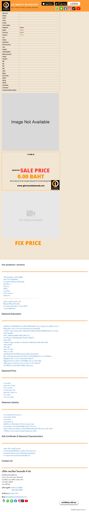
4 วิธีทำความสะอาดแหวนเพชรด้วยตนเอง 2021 (20, 431)
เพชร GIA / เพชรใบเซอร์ (12, 448)
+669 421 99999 (16, 488)
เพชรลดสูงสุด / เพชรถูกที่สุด (13, 277)
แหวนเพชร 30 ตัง (9, 417)
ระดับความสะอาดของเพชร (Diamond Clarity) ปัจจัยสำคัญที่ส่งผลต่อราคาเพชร (30, 331)
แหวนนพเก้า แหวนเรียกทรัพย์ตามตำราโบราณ (19, 426)
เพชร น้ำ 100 (8, 349)
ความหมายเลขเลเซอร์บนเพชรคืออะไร (16, 455)
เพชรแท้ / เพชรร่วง (10, 392)
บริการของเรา (8, 293)
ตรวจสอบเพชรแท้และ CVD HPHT (15, 306)
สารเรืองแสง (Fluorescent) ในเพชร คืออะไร (18, 338)
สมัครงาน (6, 295)
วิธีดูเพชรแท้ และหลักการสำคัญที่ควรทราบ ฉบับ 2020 (22, 361)
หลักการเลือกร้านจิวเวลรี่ (12, 301)
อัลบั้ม (5, 289)
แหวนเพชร (7, 419)
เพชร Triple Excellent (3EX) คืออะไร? (16, 335)
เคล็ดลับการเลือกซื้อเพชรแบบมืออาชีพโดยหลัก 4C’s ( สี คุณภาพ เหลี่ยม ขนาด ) (31, 326)
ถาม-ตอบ (6, 291)
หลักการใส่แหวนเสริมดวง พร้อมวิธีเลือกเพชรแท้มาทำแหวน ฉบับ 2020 (28, 429)
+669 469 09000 (17, 490)
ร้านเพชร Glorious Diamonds (13, 282)
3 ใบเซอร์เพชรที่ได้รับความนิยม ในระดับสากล (19, 451)
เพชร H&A (7, 340)
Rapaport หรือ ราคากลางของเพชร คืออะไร (18, 358)
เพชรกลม (6, 347)
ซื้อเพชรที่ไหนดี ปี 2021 (11, 304)
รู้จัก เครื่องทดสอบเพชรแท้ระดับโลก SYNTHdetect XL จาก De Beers (27, 356)
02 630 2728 (13, 493)
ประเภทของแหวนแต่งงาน (12, 415)
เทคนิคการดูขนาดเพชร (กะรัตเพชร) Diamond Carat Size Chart (25, 342)
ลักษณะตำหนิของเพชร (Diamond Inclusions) (19, 453)
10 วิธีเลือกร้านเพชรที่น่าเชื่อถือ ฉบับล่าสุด (18, 365)
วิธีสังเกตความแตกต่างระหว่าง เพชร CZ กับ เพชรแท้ (21, 363)
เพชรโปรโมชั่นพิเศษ (10, 279)
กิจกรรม (6, 286)
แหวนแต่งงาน (8, 422)
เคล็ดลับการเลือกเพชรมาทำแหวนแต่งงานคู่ (18, 424)
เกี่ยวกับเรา (7, 284)
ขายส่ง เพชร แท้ (9, 390)
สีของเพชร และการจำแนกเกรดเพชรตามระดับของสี (21, 328)
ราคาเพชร (7, 383)
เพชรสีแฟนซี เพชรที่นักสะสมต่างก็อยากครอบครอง (21, 354)
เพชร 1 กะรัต (8, 352)
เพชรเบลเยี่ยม (8, 333)
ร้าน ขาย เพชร (8, 397)
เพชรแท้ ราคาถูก (9, 385)
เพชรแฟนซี (7, 345)
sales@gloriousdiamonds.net (16, 497)
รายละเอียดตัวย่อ (9, 308)
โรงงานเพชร (8, 388)
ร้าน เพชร (7, 395)
